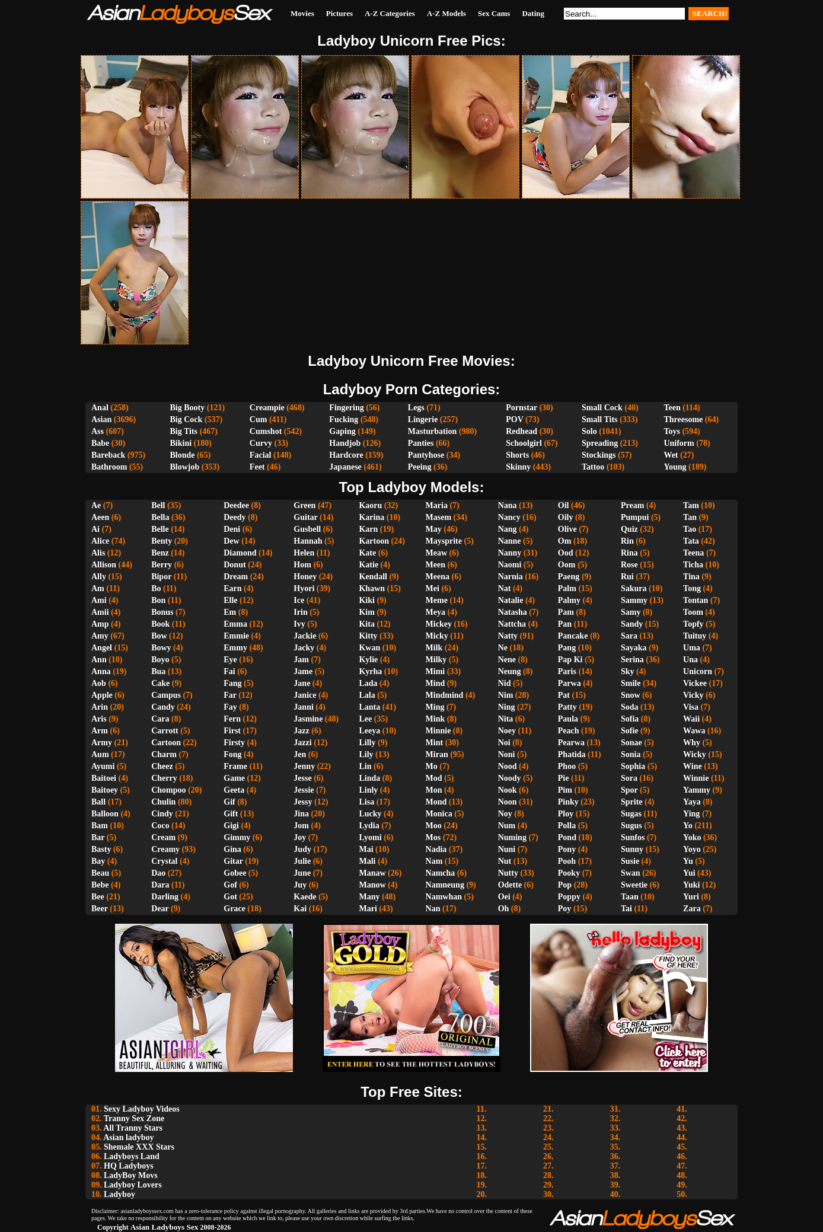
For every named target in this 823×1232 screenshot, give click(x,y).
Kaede (305, 896)
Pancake (573, 635)
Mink (435, 718)
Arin (99, 707)
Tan (690, 517)
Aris (99, 718)
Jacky (304, 647)
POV (514, 419)
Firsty (234, 742)
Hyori (304, 588)
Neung (509, 671)
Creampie (267, 407)
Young (674, 466)
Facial (261, 455)
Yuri (691, 896)
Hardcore (346, 455)
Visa (690, 707)
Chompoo (168, 790)
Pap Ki (570, 659)
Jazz (301, 730)
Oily (565, 517)
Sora (629, 778)
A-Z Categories (390, 13)
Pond (567, 837)
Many (369, 896)
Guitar (305, 517)
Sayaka (634, 647)
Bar (97, 837)
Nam (434, 861)
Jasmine (308, 718)
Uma (691, 647)
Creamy (165, 849)
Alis (98, 552)
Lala (367, 695)
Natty (508, 635)
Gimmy (237, 837)
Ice (299, 600)
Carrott (164, 730)
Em (230, 612)
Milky (436, 659)
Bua (158, 671)
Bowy (161, 647)
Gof (230, 884)
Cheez (162, 766)
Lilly (367, 742)
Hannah (308, 541)
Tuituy (694, 635)
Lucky (370, 813)
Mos (433, 837)
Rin (627, 541)
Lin (365, 766)
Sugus (631, 825)
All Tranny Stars (132, 1128)
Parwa (569, 683)
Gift (231, 813)
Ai (95, 529)
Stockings (599, 455)
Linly (368, 790)
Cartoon (166, 742)
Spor (629, 790)
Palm (567, 588)
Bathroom (109, 466)
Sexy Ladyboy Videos (142, 1109)
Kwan (369, 647)
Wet (670, 455)
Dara (160, 884)
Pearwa (571, 742)
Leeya (369, 730)
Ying (691, 813)
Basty (101, 849)
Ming (435, 707)
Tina (691, 576)
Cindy (162, 813)
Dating (533, 13)
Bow (159, 635)
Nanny (510, 552)
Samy (630, 612)
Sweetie (634, 884)
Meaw (437, 552)
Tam (691, 505)
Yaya (692, 801)
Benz (160, 552)
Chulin (163, 801)
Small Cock (602, 407)
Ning (506, 707)
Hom (302, 564)
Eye (230, 659)
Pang (567, 647)
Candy (163, 707)
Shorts (517, 455)
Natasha (512, 612)
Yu (688, 861)
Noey (507, 730)
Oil (563, 505)
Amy (100, 635)
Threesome (683, 419)
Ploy (565, 813)
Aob (98, 683)
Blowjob (185, 466)
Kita (366, 624)
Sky (627, 671)
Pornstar (521, 407)
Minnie (438, 730)
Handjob (345, 443)
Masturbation (432, 431)
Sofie (630, 730)
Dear (159, 908)
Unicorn (697, 671)
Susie (630, 861)
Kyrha (370, 671)
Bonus (162, 612)
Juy (300, 884)
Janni (303, 707)
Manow (372, 884)
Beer (99, 908)
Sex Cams (494, 13)
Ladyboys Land (132, 1156)
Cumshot (266, 431)
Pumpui (635, 517)
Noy (505, 813)
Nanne (509, 541)
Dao (158, 873)
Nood (507, 766)
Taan (630, 896)
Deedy (234, 517)
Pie (563, 778)
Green (304, 505)
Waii (691, 718)
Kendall (373, 576)
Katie (368, 564)
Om (565, 541)
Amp (100, 624)
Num (507, 825)
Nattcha (512, 624)
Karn (368, 529)
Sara (629, 635)
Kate (367, 552)
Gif (229, 801)
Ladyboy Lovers (133, 1184)
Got (230, 896)
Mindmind (445, 695)
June (302, 873)
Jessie (304, 790)
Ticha (693, 564)
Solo (589, 431)
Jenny (304, 766)
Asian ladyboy (128, 1137)
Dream (236, 576)
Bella (160, 517)
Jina (301, 813)
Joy (300, 837)
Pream (632, 505)
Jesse (302, 778)
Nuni (507, 849)
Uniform (678, 443)
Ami (99, 600)
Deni (232, 529)
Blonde (182, 455)
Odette (510, 884)
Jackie (305, 635)
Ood (565, 552)
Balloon (105, 813)
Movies (302, 13)
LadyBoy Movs (131, 1175)
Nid (504, 683)
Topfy (693, 624)
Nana (507, 505)
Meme (437, 600)
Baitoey (104, 790)
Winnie (696, 778)
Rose (629, 564)
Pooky (569, 873)
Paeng (569, 576)
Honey (305, 576)
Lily (366, 754)
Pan (565, 624)
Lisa (366, 801)
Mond (436, 801)
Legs (416, 407)
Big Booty (187, 407)
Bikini (181, 443)
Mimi (435, 671)
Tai (626, 908)
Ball (98, 801)
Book (160, 624)
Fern (232, 718)
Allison (103, 564)
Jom (301, 825)
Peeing (420, 466)
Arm (99, 730)
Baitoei (103, 778)
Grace (234, 908)
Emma (235, 624)
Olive (567, 529)
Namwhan (444, 896)
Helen (304, 552)
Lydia (369, 825)
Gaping (342, 431)
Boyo (160, 659)
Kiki (366, 600)
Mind (435, 683)
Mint (435, 742)
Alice (100, 541)
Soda (630, 707)
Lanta (369, 707)
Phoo (567, 766)
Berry (161, 564)
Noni (506, 754)
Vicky (693, 695)
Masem (439, 517)
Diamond (240, 552)
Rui (627, 576)
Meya (435, 612)
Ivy (299, 624)
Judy (302, 849)
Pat (564, 695)
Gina (232, 849)
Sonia (630, 754)
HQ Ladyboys (129, 1165)
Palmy (569, 600)
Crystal (164, 861)
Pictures (339, 13)
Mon (434, 790)
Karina (371, 517)
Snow (630, 695)
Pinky (568, 801)
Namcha (440, 873)
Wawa (694, 730)
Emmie (236, 635)
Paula (568, 718)
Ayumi (102, 766)
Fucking (343, 419)
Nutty (508, 873)
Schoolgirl (524, 443)
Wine (692, 766)
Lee (365, 718)
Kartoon (374, 541)
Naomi (510, 564)
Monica (439, 813)
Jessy (303, 801)
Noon (507, 801)
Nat (504, 588)
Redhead (521, 431)
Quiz (629, 529)
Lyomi (370, 837)
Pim (565, 790)
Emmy (235, 647)
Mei (432, 588)
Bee (97, 896)
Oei (504, 896)
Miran (437, 754)
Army (101, 742)
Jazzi (302, 742)
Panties (421, 443)
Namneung (445, 884)
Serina (632, 659)
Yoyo (692, 849)
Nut (505, 861)
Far (230, 695)
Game (234, 778)
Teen (671, 407)
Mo (432, 766)
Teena (693, 552)
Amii (100, 612)
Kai (300, 908)
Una (690, 659)
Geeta (234, 790)
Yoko (692, 837)
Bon (158, 600)
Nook (507, 790)
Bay (98, 861)
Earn (232, 588)
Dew (231, 541)
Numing (512, 837)
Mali (367, 861)
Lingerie (423, 419)
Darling (164, 896)
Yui (689, 873)
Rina (629, 552)
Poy (565, 908)
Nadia (436, 849)
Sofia (630, 718)
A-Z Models (446, 13)
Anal (100, 407)
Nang (507, 529)
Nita (505, 718)
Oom (567, 564)
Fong (232, 754)
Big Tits (184, 431)
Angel (101, 647)
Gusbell (307, 529)
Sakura (634, 588)
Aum (100, 754)
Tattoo (593, 466)
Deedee (236, 505)
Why (691, 742)
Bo (156, 588)
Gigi (231, 825)
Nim (505, 695)
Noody (509, 778)
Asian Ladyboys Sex (164, 1227)
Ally (98, 576)
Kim (366, 612)
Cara (160, 718)
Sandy (632, 624)
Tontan (695, 600)
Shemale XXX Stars (139, 1146)
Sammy (634, 600)
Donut (234, 564)
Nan (433, 908)
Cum (258, 419)
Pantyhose (426, 455)
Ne (503, 647)
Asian (101, 419)
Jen (300, 754)
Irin (300, 612)
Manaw (372, 873)
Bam (99, 825)
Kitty (368, 635)
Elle (230, 600)
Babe (100, 443)
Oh (503, 908)
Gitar (233, 861)
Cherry (164, 778)
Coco (160, 825)
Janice (305, 695)
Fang (232, 683)
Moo (434, 825)
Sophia (633, 766)
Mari (368, 908)
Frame (235, 766)
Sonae (631, 742)
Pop (565, 884)
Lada (368, 683)
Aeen (100, 517)
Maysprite (444, 541)
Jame (303, 671)
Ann (99, 659)
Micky (437, 635)
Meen (435, 564)
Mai (366, 849)
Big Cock (186, 419)
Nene (507, 659)
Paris (567, 671)
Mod (434, 778)
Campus (166, 695)
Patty (567, 707)
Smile (630, 683)
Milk (434, 647)
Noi (504, 742)
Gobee (235, 873)
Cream (163, 837)
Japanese (345, 466)
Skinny (518, 466)
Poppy (569, 896)
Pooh (567, 861)
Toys (671, 431)
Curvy (261, 443)
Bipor (161, 576)
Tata (691, 541)
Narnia (510, 576)
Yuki (691, 884)
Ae (96, 505)
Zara (692, 908)
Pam (566, 612)
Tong (692, 588)
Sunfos (633, 837)
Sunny (632, 849)
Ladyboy (119, 1194)
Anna (101, 671)
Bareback (108, 455)
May (434, 529)
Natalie (511, 600)
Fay (230, 707)
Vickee (695, 683)
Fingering (346, 407)
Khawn (372, 588)
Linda (369, 778)
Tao (689, 529)
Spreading (600, 443)
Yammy (696, 790)
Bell (158, 505)
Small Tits (600, 419)
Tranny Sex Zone (134, 1118)
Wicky (694, 754)
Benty (161, 541)
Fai (229, 671)
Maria (437, 505)
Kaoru (370, 505)
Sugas (631, 813)
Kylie (368, 659)
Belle (160, 529)
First (232, 730)
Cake (160, 683)
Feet (257, 466)
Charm (164, 754)
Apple (102, 695)
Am (97, 588)
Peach (568, 730)
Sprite (632, 801)
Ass (97, 431)
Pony (567, 849)
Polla (567, 825)
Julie (302, 861)
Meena (437, 576)
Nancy (509, 517)
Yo (688, 825)
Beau (100, 873)
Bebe (100, 884)
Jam (301, 659)
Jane (302, 683)
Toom (693, 612)
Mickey (439, 624)
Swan (630, 873)
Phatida (572, 754)
